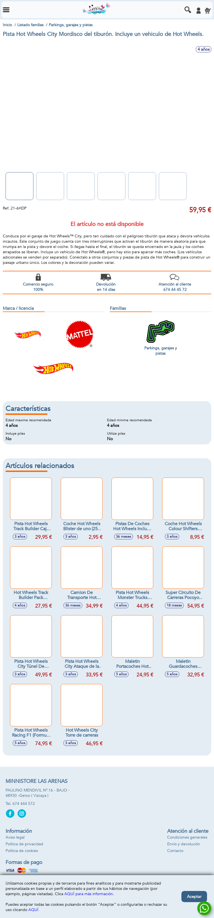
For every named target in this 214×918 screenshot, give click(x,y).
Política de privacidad (24, 844)
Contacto (175, 850)
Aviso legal (15, 837)
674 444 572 (24, 803)
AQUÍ (33, 909)
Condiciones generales (187, 837)
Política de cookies (22, 850)
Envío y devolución (183, 844)
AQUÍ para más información (88, 894)
